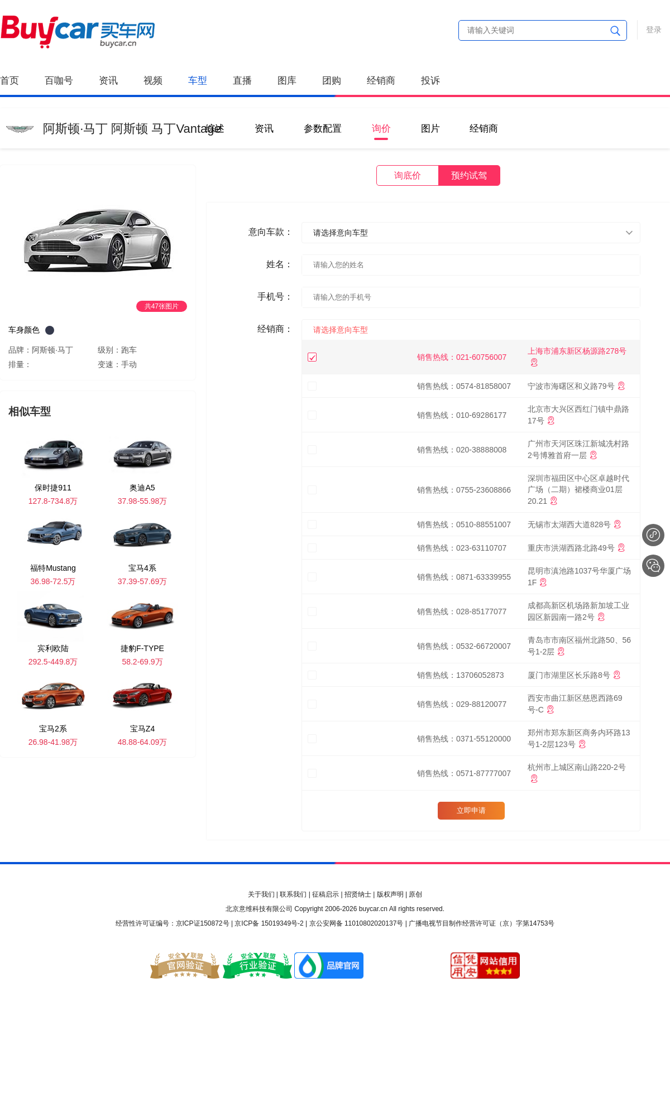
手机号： (275, 296)
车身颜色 (24, 329)
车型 (197, 80)
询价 (381, 128)
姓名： (279, 264)
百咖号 (59, 80)
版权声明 (390, 894)
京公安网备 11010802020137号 (356, 923)
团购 (331, 80)
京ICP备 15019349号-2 (268, 923)
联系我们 (293, 894)
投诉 (430, 80)
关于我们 (261, 894)
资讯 (108, 80)
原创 (415, 894)
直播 (242, 80)
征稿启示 (325, 894)
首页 (9, 80)
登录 (654, 29)
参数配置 (323, 128)
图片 (430, 128)
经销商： (275, 329)
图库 (286, 80)
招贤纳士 (357, 894)
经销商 (381, 80)
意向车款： (270, 232)
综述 (214, 128)
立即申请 (471, 810)
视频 (152, 80)
